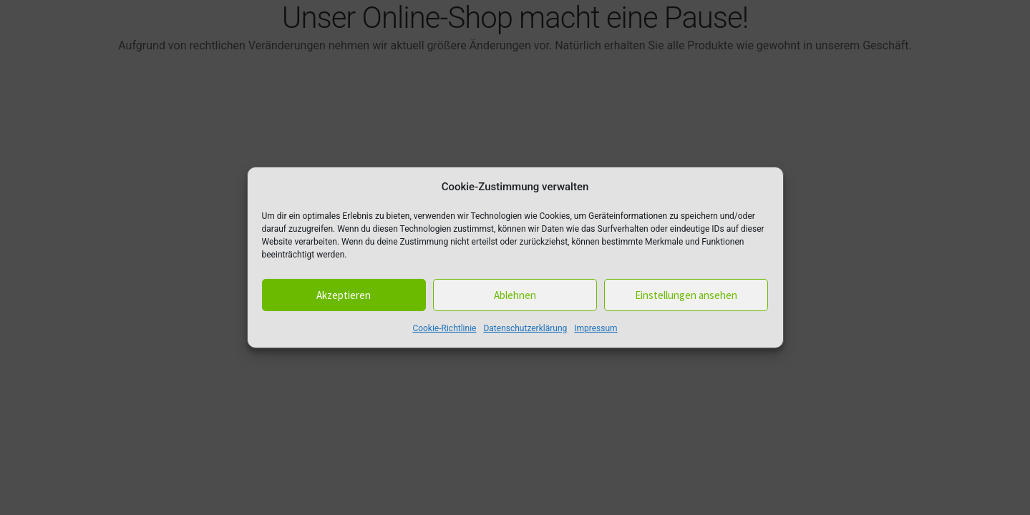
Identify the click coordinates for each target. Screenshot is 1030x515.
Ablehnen (515, 295)
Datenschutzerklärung (525, 328)
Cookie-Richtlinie (444, 328)
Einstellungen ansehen (686, 295)
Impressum (595, 328)
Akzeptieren (343, 295)
